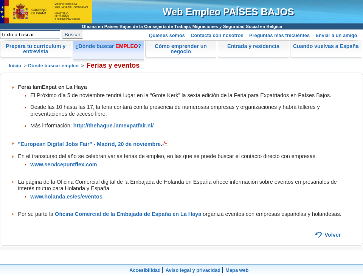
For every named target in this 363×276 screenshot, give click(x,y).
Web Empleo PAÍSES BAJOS (228, 11)
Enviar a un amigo (336, 35)
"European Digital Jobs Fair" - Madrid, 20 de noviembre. (93, 144)
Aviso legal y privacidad (193, 270)
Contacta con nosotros (217, 35)
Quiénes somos (167, 35)
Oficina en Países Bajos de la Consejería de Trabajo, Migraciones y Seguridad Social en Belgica (182, 26)
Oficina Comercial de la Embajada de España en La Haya (128, 214)
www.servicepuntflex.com (63, 164)
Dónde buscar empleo (53, 65)
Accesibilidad (145, 270)
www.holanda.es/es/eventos (66, 197)
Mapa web (236, 270)
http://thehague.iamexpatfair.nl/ (113, 125)
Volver (332, 235)
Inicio (15, 65)
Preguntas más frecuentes (279, 35)
